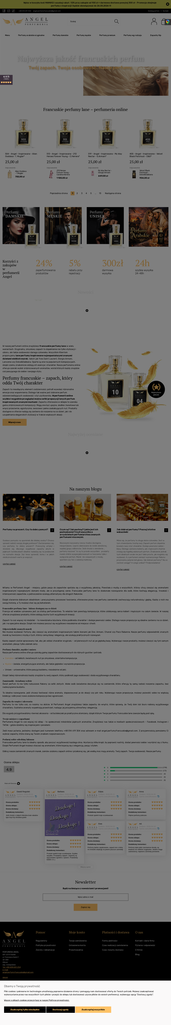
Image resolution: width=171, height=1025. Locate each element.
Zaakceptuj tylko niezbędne (24, 1009)
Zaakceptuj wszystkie (93, 1009)
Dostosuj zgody (61, 1009)
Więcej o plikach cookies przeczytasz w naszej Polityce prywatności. (36, 1000)
